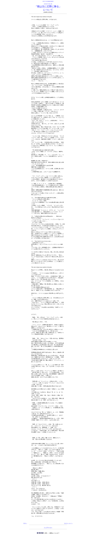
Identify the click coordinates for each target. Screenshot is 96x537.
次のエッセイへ (68, 523)
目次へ (25, 523)
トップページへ (48, 527)
